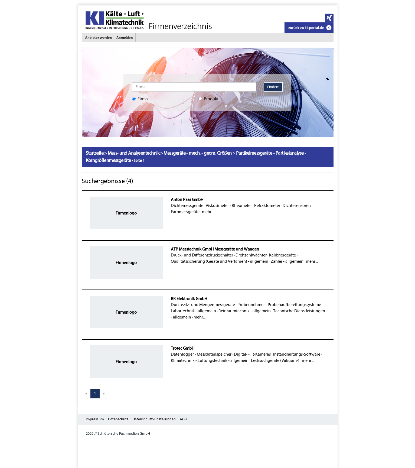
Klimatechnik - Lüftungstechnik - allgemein (210, 360)
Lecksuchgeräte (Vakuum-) (275, 360)
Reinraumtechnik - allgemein (244, 310)
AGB (183, 419)
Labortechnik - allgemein (193, 310)
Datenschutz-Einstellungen (154, 419)
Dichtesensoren (297, 205)
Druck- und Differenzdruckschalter (202, 255)
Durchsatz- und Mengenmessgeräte (203, 304)
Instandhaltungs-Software (296, 354)
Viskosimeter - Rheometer (229, 205)
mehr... (208, 211)
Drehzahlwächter (251, 255)
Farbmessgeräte (185, 211)
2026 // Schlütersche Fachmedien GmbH (118, 433)
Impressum (95, 419)
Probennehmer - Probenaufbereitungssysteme (279, 304)
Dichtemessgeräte (187, 205)
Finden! (273, 86)
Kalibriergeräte (282, 255)
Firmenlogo (126, 213)
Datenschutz (118, 419)
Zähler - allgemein (287, 261)
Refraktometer (267, 205)
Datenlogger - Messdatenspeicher (201, 354)
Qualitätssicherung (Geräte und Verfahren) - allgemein (219, 261)
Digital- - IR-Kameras (252, 354)
